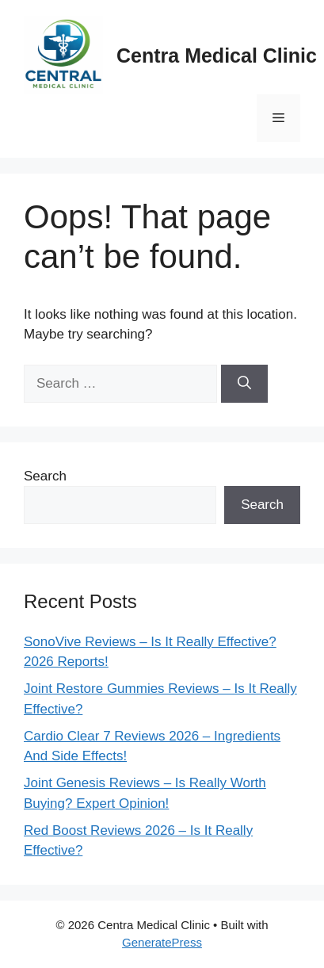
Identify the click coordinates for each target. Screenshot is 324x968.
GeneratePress (162, 942)
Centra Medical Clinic (216, 55)
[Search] (244, 384)
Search (45, 476)
